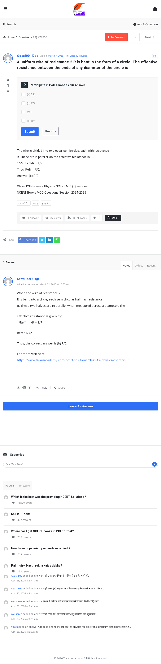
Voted (126, 265)
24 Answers (21, 554)
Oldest (139, 265)
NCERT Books (21, 514)
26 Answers (21, 537)
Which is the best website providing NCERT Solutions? (48, 496)
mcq (35, 203)
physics (46, 203)
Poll (155, 55)
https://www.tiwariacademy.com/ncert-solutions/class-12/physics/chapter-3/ (73, 360)
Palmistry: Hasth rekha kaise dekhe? (36, 565)
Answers (24, 485)
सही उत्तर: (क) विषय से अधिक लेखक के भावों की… (66, 575)
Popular (10, 485)
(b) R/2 (31, 103)
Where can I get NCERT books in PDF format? (42, 531)
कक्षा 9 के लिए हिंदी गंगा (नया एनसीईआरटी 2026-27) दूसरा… (72, 601)
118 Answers (21, 503)
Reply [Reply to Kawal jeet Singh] (41, 388)
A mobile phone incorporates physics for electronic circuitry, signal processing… (84, 627)
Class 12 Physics (78, 55)
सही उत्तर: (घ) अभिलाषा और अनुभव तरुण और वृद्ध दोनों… (70, 614)
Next (150, 37)
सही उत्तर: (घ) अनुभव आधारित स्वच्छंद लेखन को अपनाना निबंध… (73, 588)
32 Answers (21, 520)
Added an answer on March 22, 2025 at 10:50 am (43, 284)
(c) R (29, 112)
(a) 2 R (31, 94)
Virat (14, 627)
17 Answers (21, 571)
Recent (151, 265)
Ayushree (16, 575)
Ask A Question (145, 24)
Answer (113, 217)
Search (9, 24)
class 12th (23, 203)
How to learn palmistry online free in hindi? (40, 548)
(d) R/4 (31, 121)
